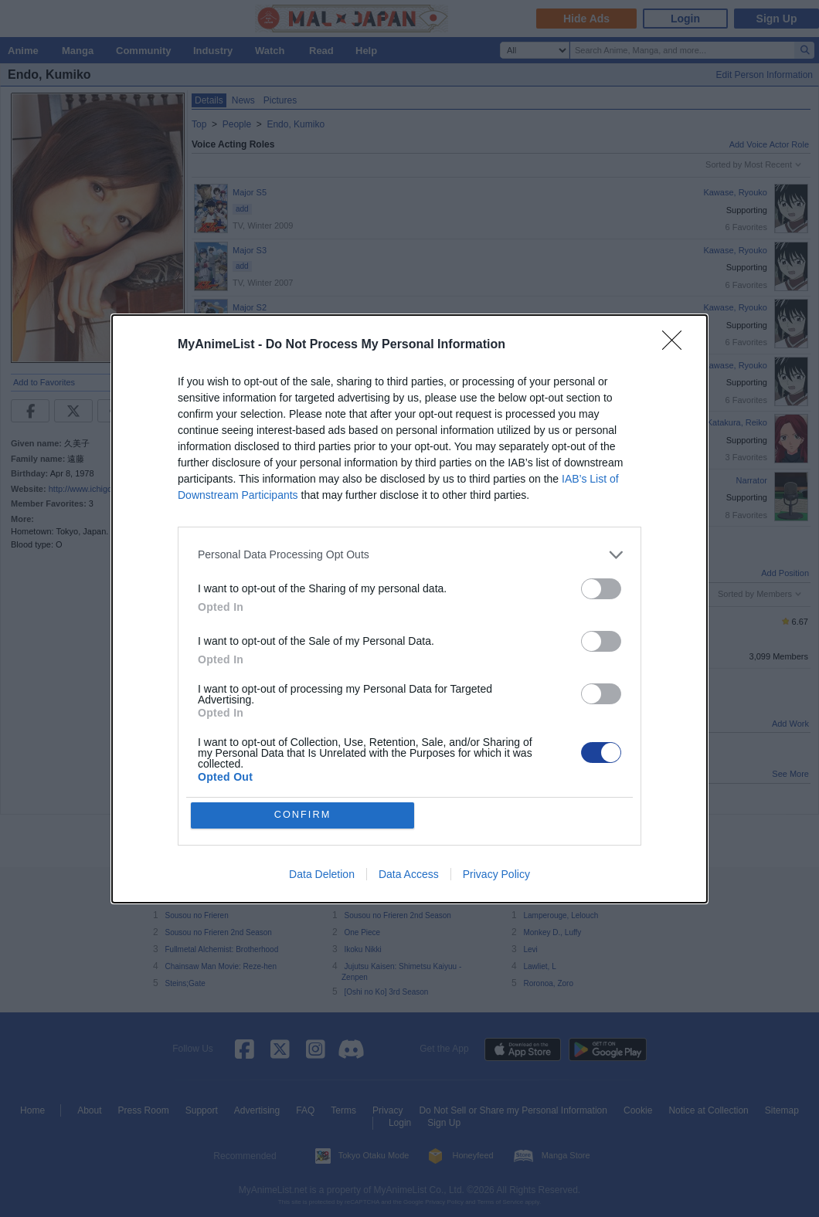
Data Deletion (322, 874)
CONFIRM (303, 815)
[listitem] (409, 554)
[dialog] (409, 608)
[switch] (601, 588)
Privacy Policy (496, 874)
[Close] (677, 344)
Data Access (409, 874)
